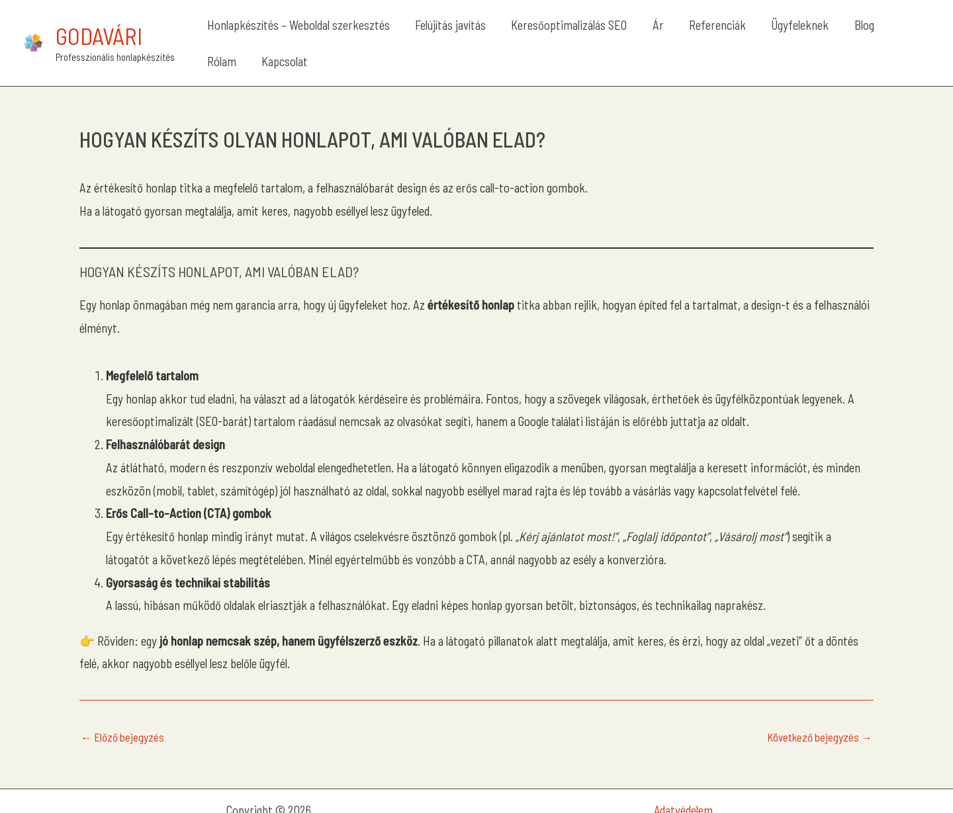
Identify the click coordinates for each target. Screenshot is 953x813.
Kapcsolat (893, 33)
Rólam (842, 33)
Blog (805, 33)
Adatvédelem (683, 790)
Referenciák (682, 33)
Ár (635, 33)
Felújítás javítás (451, 33)
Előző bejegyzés (122, 718)
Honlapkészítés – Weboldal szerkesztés (311, 33)
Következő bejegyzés (819, 718)
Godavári (99, 26)
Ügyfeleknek (753, 33)
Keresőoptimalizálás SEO (558, 33)
